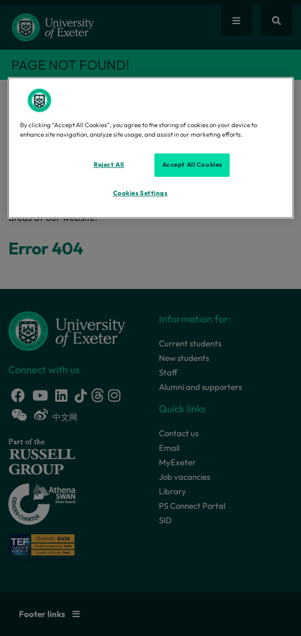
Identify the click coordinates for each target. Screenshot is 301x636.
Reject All (109, 164)
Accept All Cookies (192, 164)
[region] (151, 148)
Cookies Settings (140, 193)
